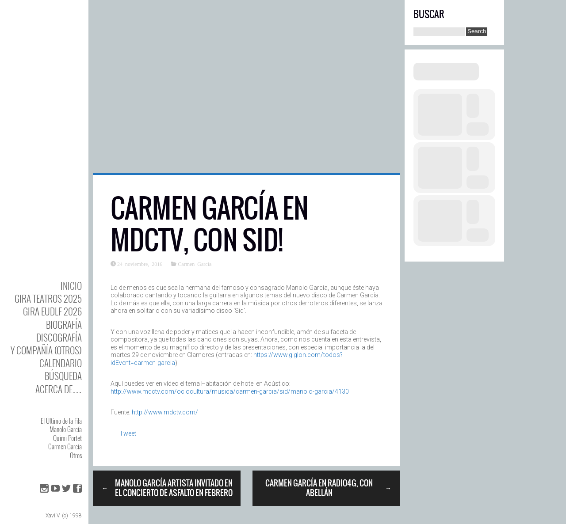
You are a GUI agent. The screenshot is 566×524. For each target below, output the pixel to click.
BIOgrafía (64, 324)
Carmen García (65, 446)
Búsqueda (63, 376)
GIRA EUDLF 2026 (52, 311)
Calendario (60, 363)
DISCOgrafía (59, 337)
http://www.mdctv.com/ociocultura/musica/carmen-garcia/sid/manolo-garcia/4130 (230, 391)
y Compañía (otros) (46, 350)
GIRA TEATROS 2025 (48, 298)
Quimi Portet (67, 438)
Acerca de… (58, 389)
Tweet (127, 433)
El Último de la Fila (61, 420)
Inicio (71, 285)
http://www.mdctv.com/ (165, 412)
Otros (76, 455)
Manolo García (66, 429)
